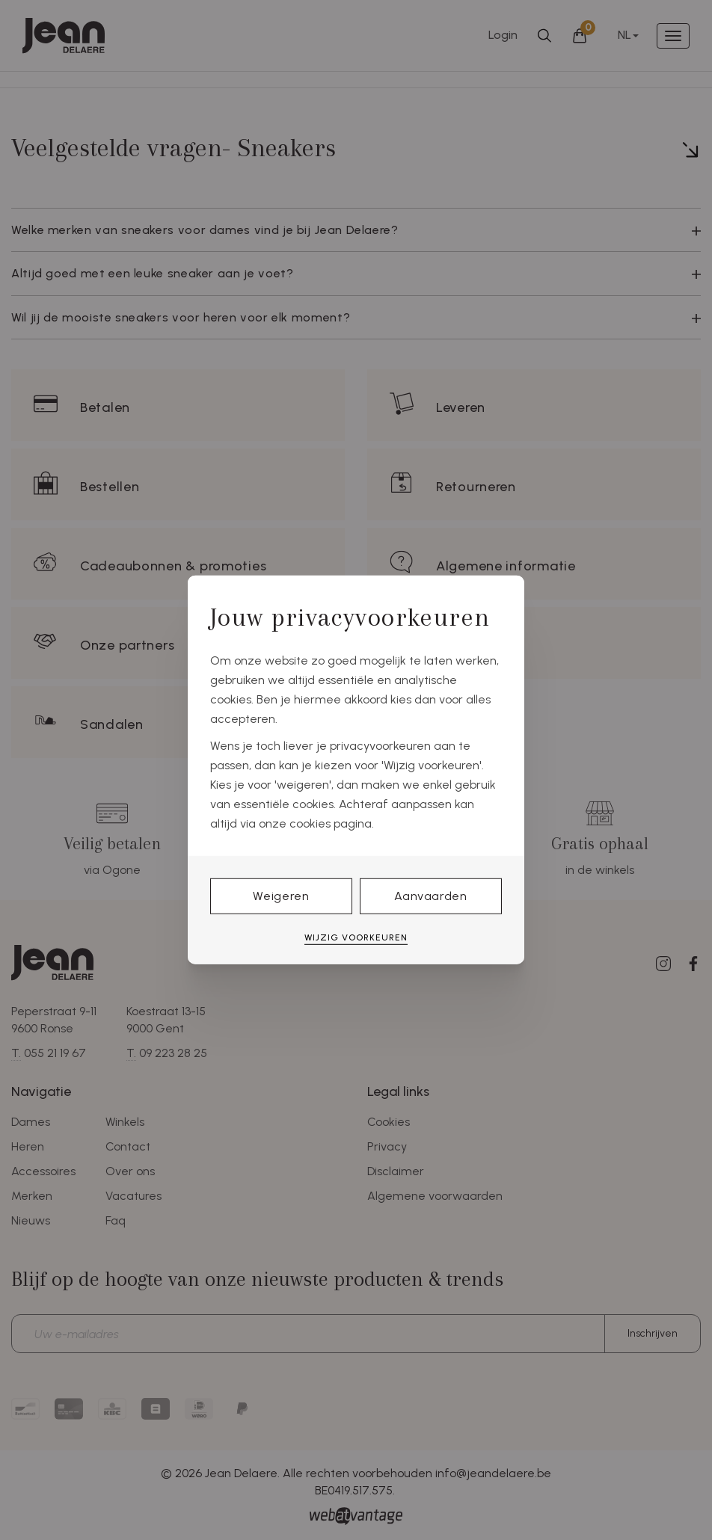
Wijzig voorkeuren (356, 937)
